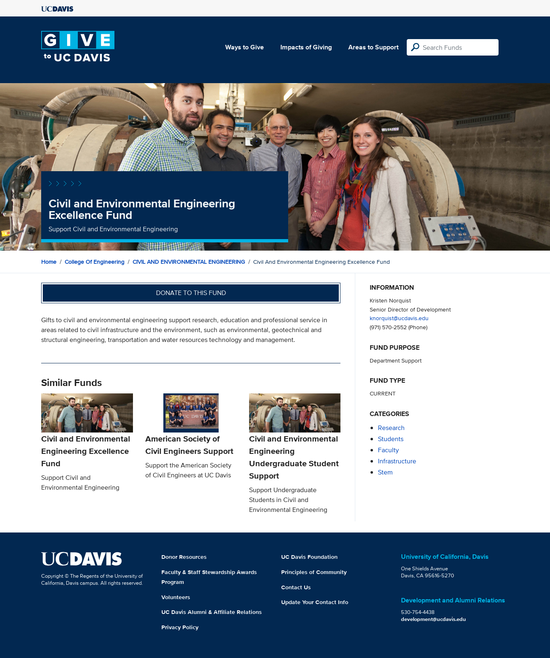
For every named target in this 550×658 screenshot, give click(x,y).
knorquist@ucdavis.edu (399, 318)
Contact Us (296, 587)
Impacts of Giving (306, 47)
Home (48, 262)
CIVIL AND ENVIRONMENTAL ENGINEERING (189, 262)
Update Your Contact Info (314, 602)
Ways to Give (244, 47)
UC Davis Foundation (309, 557)
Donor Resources (184, 557)
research (391, 427)
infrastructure (397, 461)
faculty (388, 450)
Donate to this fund (191, 293)
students (390, 439)
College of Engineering (94, 262)
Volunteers (175, 597)
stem (385, 472)
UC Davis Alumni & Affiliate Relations (211, 612)
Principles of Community (314, 572)
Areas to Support (373, 47)
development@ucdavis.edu (433, 619)
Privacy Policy (179, 627)
